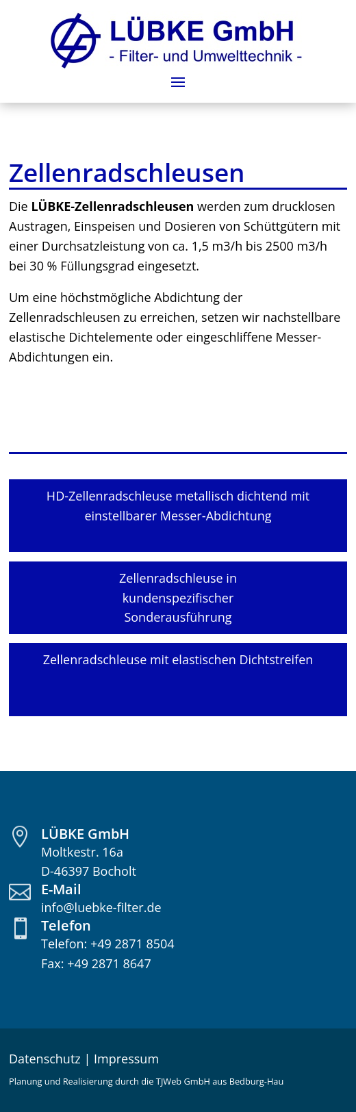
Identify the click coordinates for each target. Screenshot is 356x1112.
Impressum (126, 1058)
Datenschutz (45, 1058)
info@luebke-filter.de (101, 907)
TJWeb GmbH (183, 1081)
